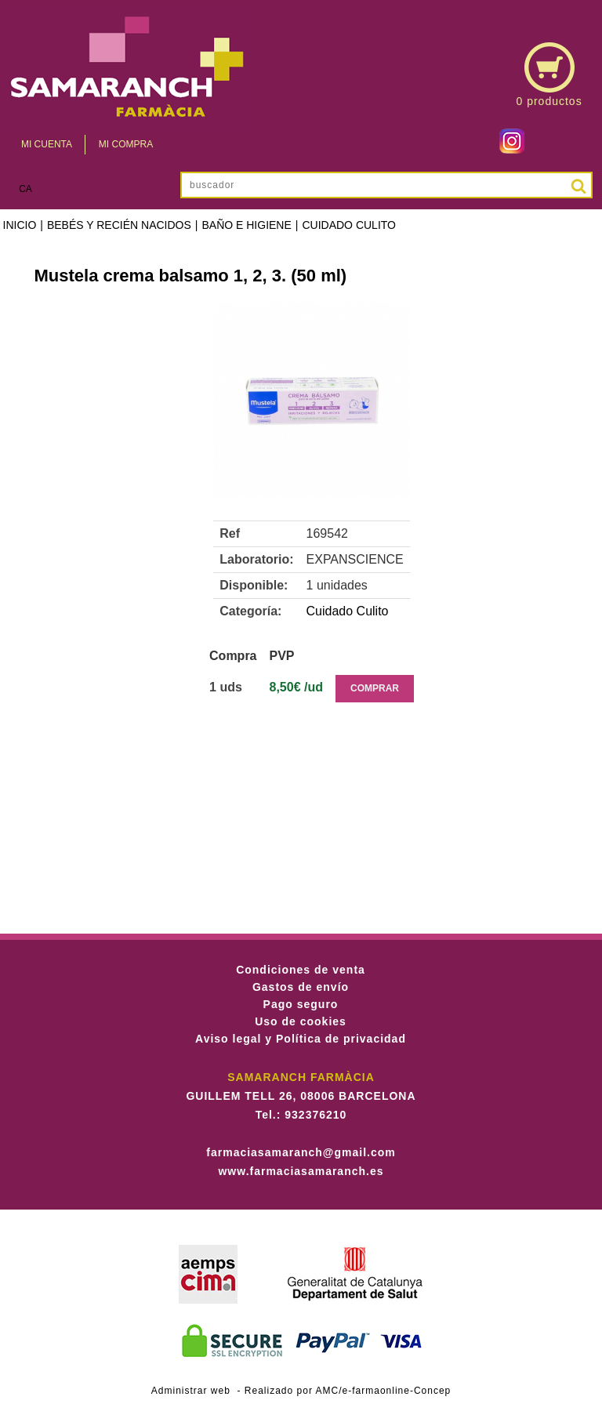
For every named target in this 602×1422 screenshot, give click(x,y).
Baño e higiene (246, 225)
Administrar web (190, 1390)
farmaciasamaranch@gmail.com (300, 1152)
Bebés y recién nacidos (119, 225)
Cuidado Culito (349, 225)
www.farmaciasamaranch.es (300, 1171)
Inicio (20, 225)
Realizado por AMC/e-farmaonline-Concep (348, 1390)
